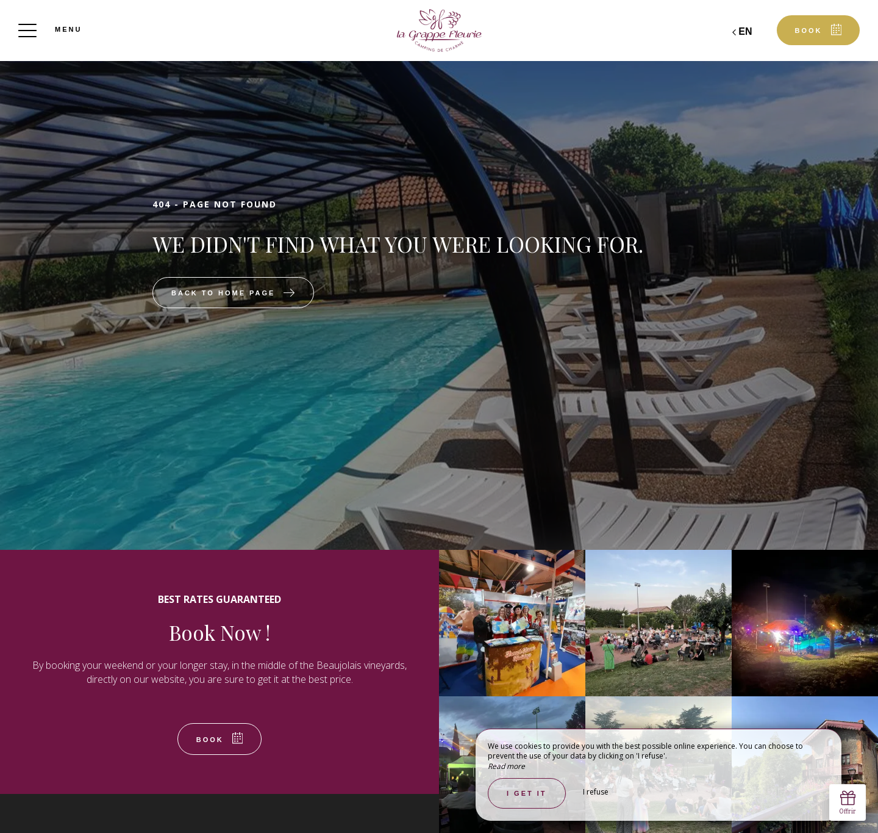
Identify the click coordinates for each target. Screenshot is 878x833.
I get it (527, 793)
